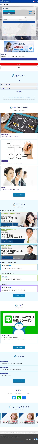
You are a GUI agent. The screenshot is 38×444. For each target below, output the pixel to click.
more (19, 58)
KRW (26, 17)
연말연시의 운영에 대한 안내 (6, 375)
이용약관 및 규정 (33, 432)
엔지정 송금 (21, 19)
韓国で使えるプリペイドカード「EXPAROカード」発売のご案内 (13, 56)
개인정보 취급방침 (26, 432)
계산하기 (19, 21)
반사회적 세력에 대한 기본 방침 (10, 432)
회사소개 (2, 432)
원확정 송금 (5, 19)
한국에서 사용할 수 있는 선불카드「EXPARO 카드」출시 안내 (11, 369)
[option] (10, 418)
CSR (17, 432)
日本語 (37, 1)
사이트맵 (20, 432)
